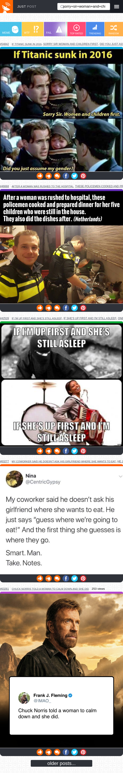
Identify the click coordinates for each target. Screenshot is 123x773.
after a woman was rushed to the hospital (42, 186)
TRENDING (95, 29)
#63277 (4, 461)
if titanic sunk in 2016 (27, 44)
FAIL (54, 30)
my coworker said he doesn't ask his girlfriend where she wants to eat (64, 461)
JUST (26, 6)
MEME (10, 30)
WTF (31, 30)
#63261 (4, 588)
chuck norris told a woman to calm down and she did (50, 588)
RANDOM (113, 30)
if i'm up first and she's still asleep (37, 318)
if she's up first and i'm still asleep (89, 318)
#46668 (4, 186)
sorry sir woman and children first (70, 44)
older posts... (61, 763)
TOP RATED (76, 30)
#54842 (4, 44)
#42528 (4, 318)
